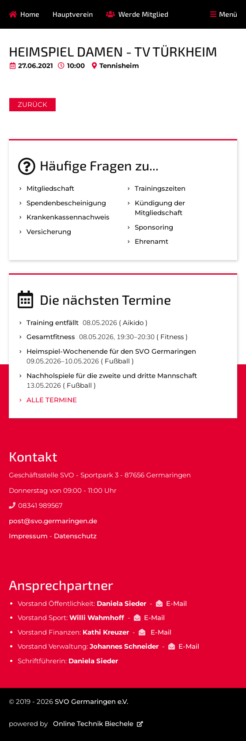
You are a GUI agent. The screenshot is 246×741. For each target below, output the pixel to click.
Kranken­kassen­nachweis (68, 217)
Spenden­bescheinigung (66, 203)
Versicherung (48, 231)
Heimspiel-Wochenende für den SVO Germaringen (111, 351)
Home (29, 14)
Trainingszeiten (160, 188)
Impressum (28, 536)
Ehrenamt (151, 241)
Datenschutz (75, 536)
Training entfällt (52, 322)
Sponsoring (154, 227)
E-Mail (176, 603)
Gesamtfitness (50, 337)
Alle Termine (51, 400)
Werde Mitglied (143, 14)
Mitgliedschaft (50, 188)
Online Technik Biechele (93, 723)
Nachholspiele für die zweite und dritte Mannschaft (111, 375)
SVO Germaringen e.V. (91, 701)
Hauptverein (73, 14)
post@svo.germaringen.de (53, 521)
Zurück (32, 104)
